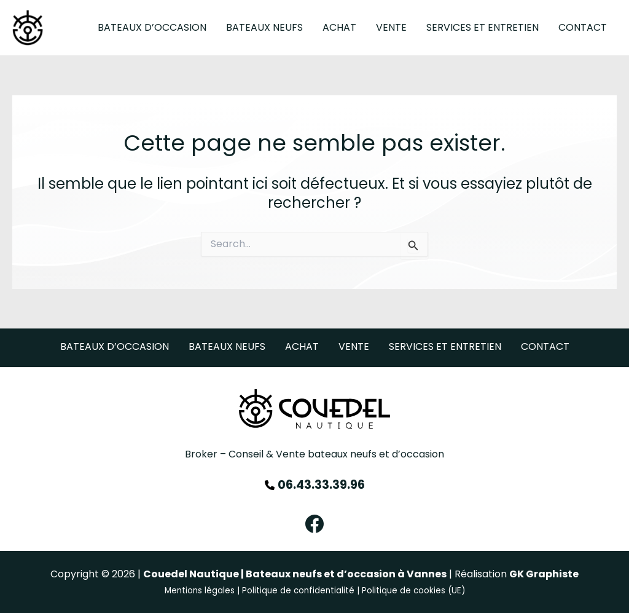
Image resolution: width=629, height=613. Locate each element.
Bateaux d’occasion (114, 346)
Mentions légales (200, 590)
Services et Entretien (445, 346)
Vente (353, 346)
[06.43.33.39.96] (315, 485)
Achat (302, 346)
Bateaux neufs (227, 346)
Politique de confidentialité (298, 590)
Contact (545, 346)
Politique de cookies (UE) (413, 590)
